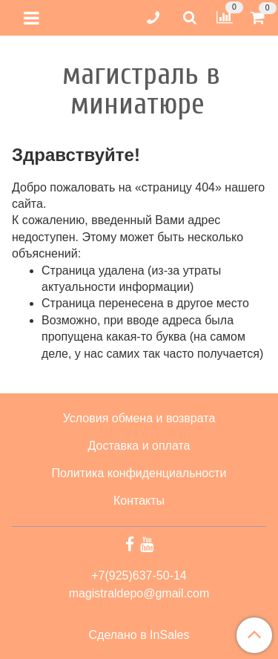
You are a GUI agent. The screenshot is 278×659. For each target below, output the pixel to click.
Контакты (139, 500)
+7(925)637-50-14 (139, 575)
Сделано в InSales (139, 635)
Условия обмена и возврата (139, 418)
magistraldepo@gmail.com (139, 593)
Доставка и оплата (138, 445)
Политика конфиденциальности (138, 473)
